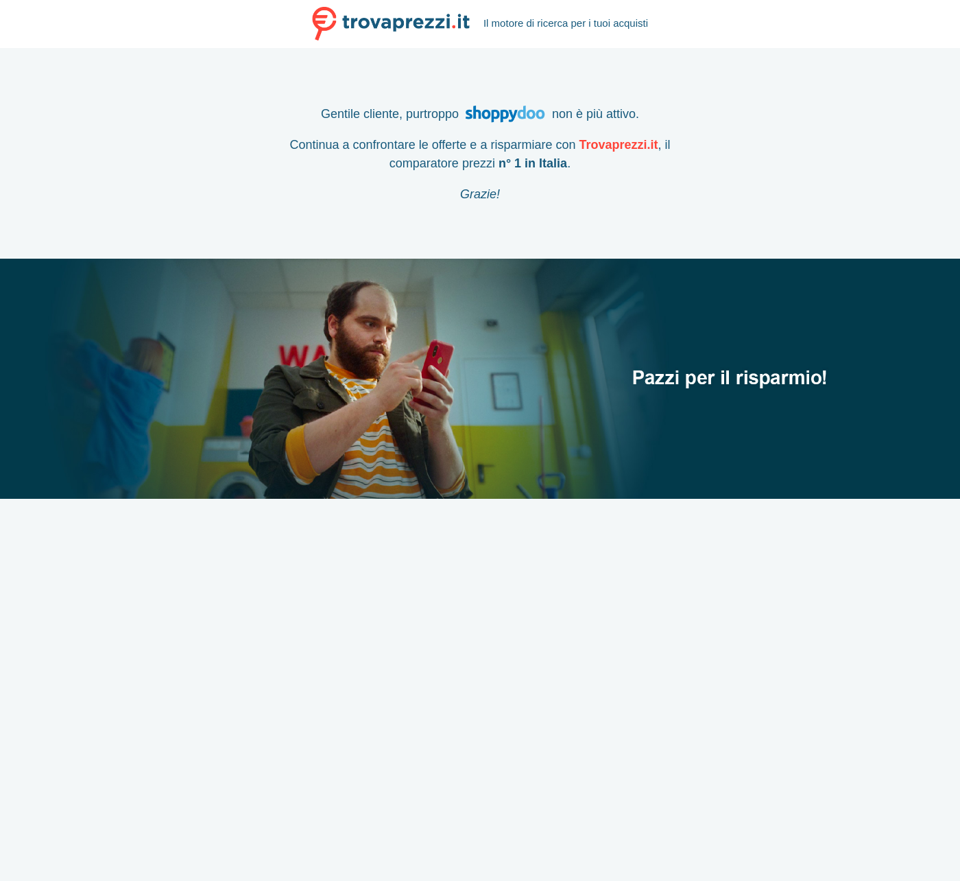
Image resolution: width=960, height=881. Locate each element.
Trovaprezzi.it (618, 145)
